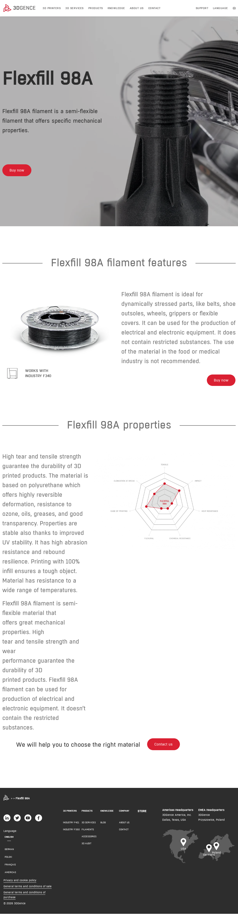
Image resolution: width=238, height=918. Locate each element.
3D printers (52, 8)
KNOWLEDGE (107, 815)
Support (202, 8)
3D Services (74, 8)
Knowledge (116, 8)
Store (142, 815)
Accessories (89, 840)
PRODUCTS (87, 815)
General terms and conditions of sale (27, 890)
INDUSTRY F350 (71, 833)
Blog (103, 826)
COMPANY (124, 815)
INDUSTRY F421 (71, 826)
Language (220, 8)
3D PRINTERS (70, 815)
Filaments (88, 833)
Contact (154, 8)
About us (137, 8)
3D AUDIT (86, 847)
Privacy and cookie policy (19, 884)
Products (95, 8)
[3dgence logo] (20, 8)
